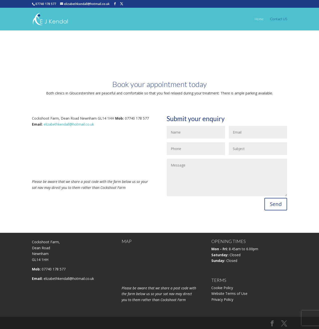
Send (276, 204)
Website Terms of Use (229, 293)
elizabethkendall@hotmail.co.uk (69, 124)
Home (259, 19)
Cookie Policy (222, 287)
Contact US (278, 19)
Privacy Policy (222, 299)
